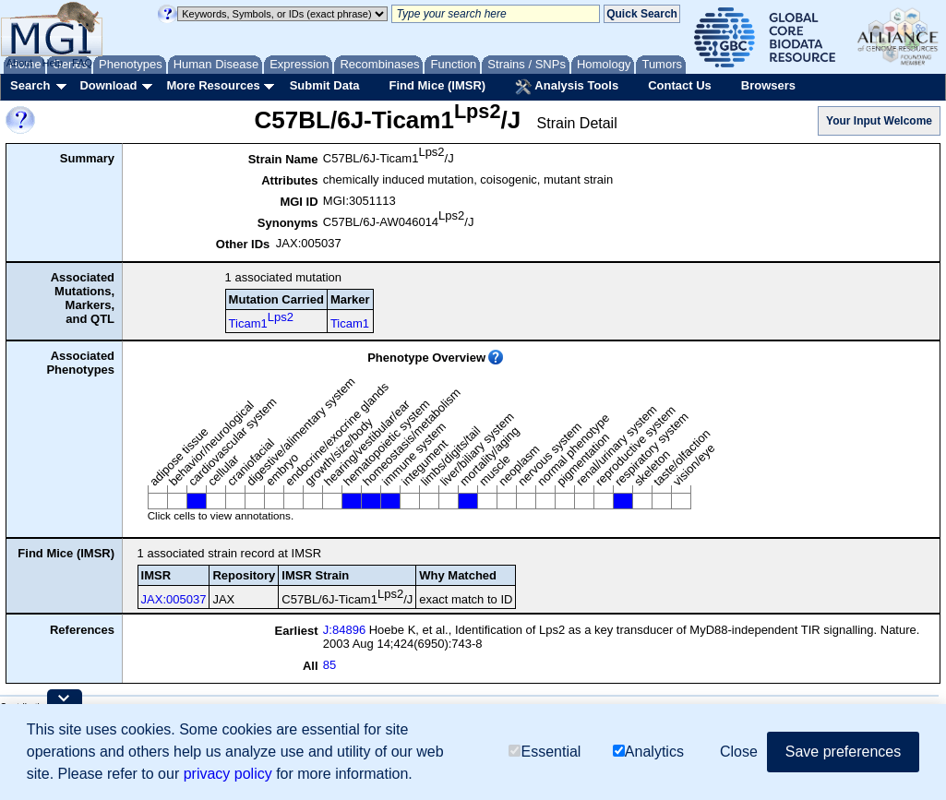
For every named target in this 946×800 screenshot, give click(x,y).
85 (329, 665)
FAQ (82, 62)
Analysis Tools (566, 86)
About (19, 62)
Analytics (648, 751)
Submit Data (325, 85)
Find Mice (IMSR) (437, 85)
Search (30, 85)
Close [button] (739, 751)
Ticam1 (261, 320)
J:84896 (344, 630)
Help (52, 62)
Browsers (768, 85)
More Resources (212, 85)
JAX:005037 (174, 599)
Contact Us (680, 85)
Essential (545, 751)
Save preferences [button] (843, 751)
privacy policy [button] (228, 774)
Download (108, 85)
